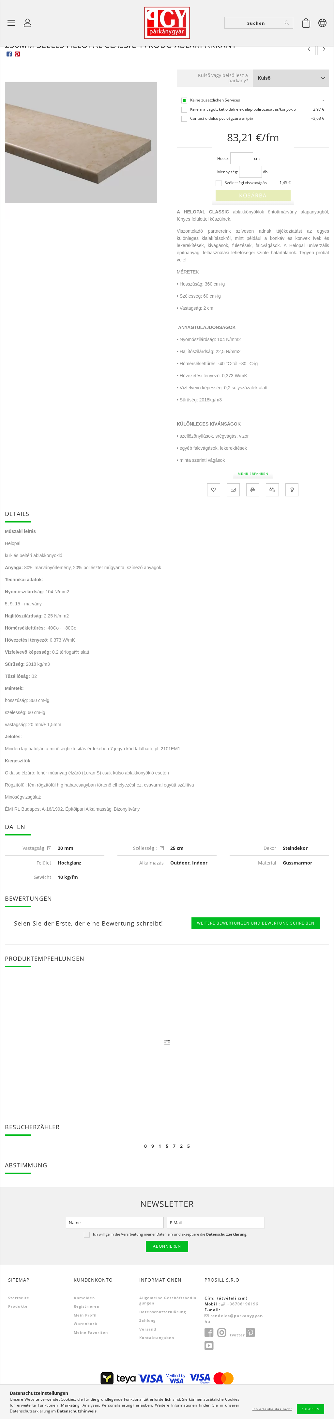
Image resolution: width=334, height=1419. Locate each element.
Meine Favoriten (91, 1358)
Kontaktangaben (156, 1363)
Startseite (18, 1323)
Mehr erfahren (253, 499)
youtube (209, 1372)
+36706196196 (242, 1330)
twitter (237, 1361)
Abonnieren (167, 1272)
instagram (221, 1359)
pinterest (250, 1359)
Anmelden (84, 1323)
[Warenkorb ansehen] (306, 23)
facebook (209, 1359)
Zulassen (310, 1409)
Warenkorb (85, 1349)
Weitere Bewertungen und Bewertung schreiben (255, 949)
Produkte (18, 1332)
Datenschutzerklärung (162, 1337)
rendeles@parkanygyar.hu (234, 1344)
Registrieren (86, 1332)
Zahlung (147, 1346)
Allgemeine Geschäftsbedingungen (167, 1326)
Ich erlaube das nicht (272, 1409)
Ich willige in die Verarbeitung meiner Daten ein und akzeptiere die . (170, 1259)
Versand (147, 1354)
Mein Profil (85, 1340)
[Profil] (27, 23)
